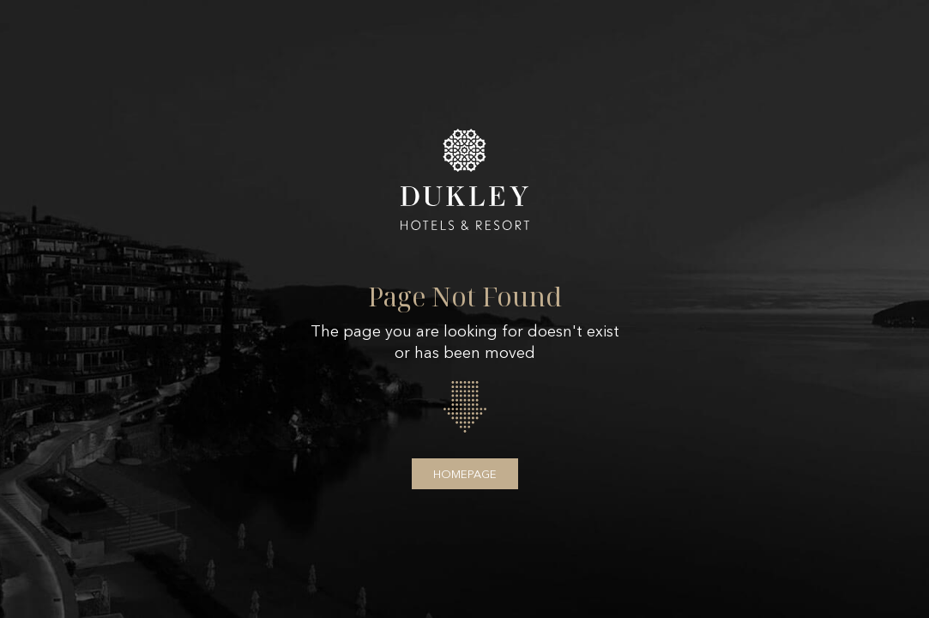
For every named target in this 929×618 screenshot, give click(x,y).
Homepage (465, 474)
